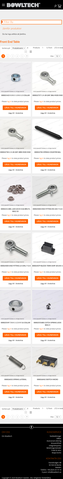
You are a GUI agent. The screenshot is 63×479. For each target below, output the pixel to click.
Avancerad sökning (54, 441)
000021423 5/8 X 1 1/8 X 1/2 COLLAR (15, 95)
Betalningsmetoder (54, 448)
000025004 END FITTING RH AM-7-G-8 (47, 209)
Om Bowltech (7, 436)
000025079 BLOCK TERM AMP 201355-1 (47, 266)
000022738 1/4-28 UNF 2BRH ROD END (15, 152)
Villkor (59, 438)
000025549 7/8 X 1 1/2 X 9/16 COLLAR (15, 323)
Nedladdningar (55, 436)
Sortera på (6, 48)
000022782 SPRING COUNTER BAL (47, 152)
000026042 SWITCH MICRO (47, 379)
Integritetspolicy (55, 445)
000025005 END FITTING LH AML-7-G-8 (15, 266)
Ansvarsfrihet (56, 443)
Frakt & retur (56, 450)
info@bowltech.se (54, 472)
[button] (47, 113)
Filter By (8, 22)
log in (9, 101)
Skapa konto (56, 453)
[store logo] (23, 4)
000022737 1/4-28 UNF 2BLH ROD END (48, 95)
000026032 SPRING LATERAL (15, 379)
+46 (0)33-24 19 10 (54, 470)
